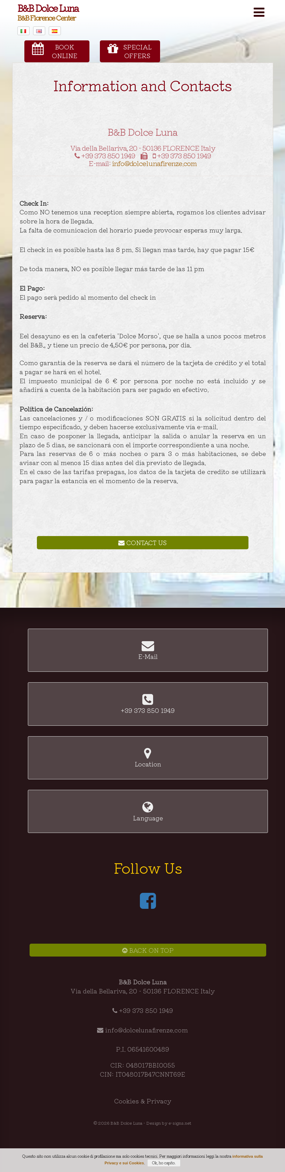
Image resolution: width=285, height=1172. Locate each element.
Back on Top (148, 949)
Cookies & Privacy (142, 1100)
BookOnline (54, 51)
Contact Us (142, 542)
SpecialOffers (129, 51)
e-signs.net (179, 1123)
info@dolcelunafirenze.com (154, 163)
